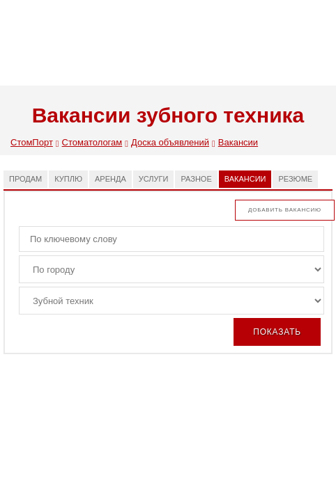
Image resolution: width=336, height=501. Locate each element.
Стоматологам (95, 143)
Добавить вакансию (284, 210)
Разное (196, 179)
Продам (25, 179)
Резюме (295, 179)
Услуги (154, 179)
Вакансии (238, 142)
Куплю (68, 179)
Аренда (110, 179)
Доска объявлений (173, 143)
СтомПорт (34, 143)
